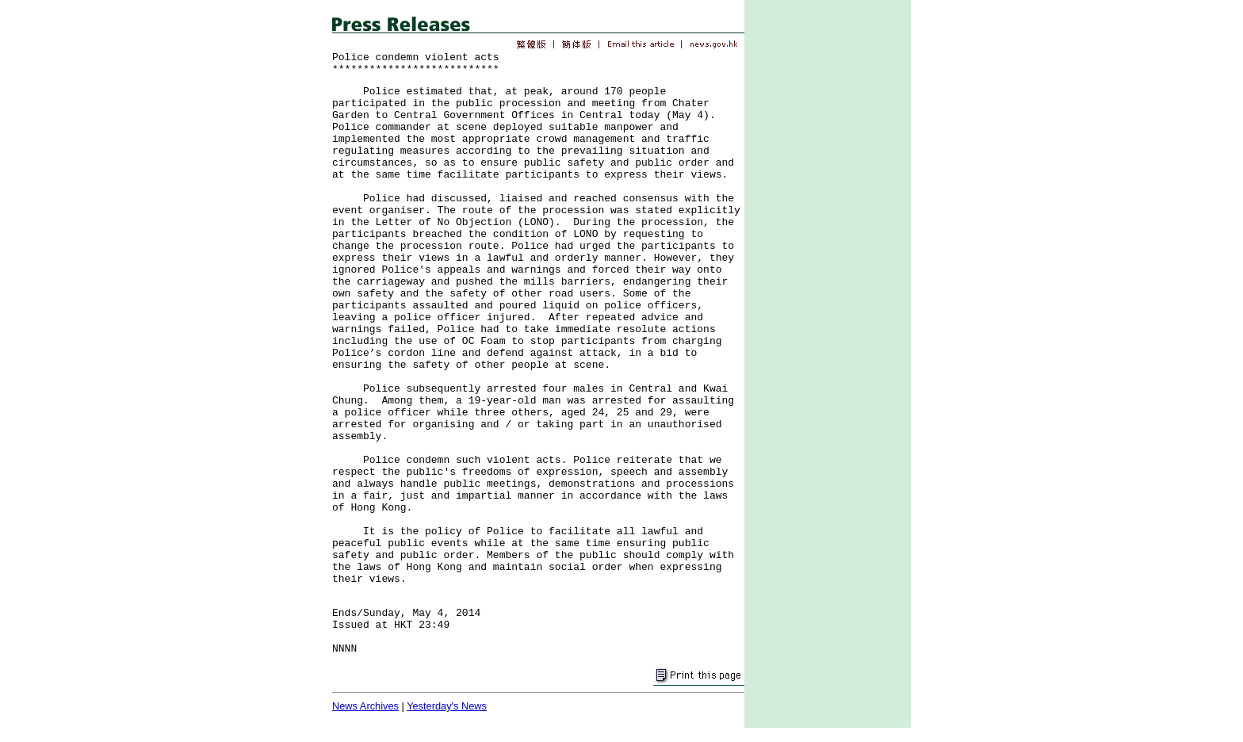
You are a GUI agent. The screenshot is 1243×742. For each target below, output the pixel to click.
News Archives (365, 706)
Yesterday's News (447, 706)
